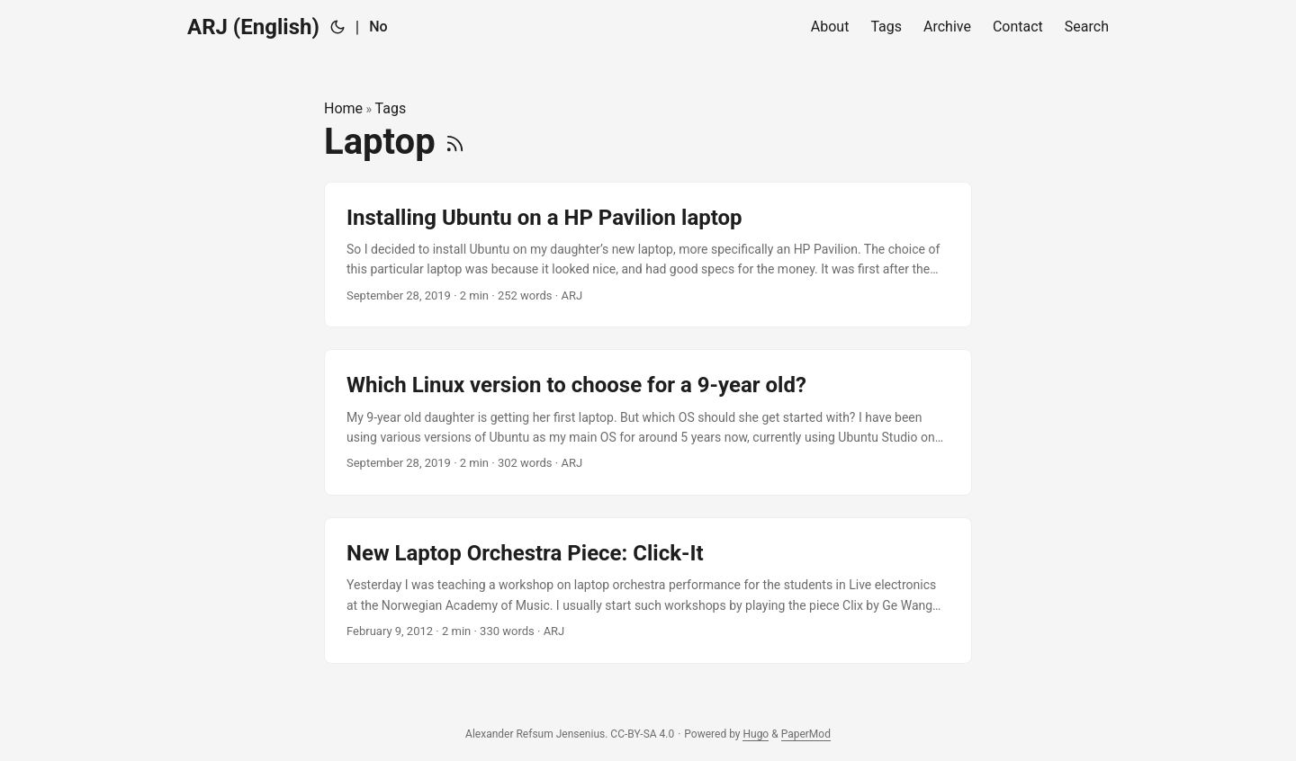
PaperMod (806, 734)
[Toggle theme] (337, 27)
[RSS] (455, 142)
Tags (391, 108)
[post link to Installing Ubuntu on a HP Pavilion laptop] (648, 255)
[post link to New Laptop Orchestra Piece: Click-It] (648, 590)
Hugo (755, 734)
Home (343, 108)
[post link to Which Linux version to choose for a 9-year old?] (648, 422)
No (378, 26)
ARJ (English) (253, 27)
